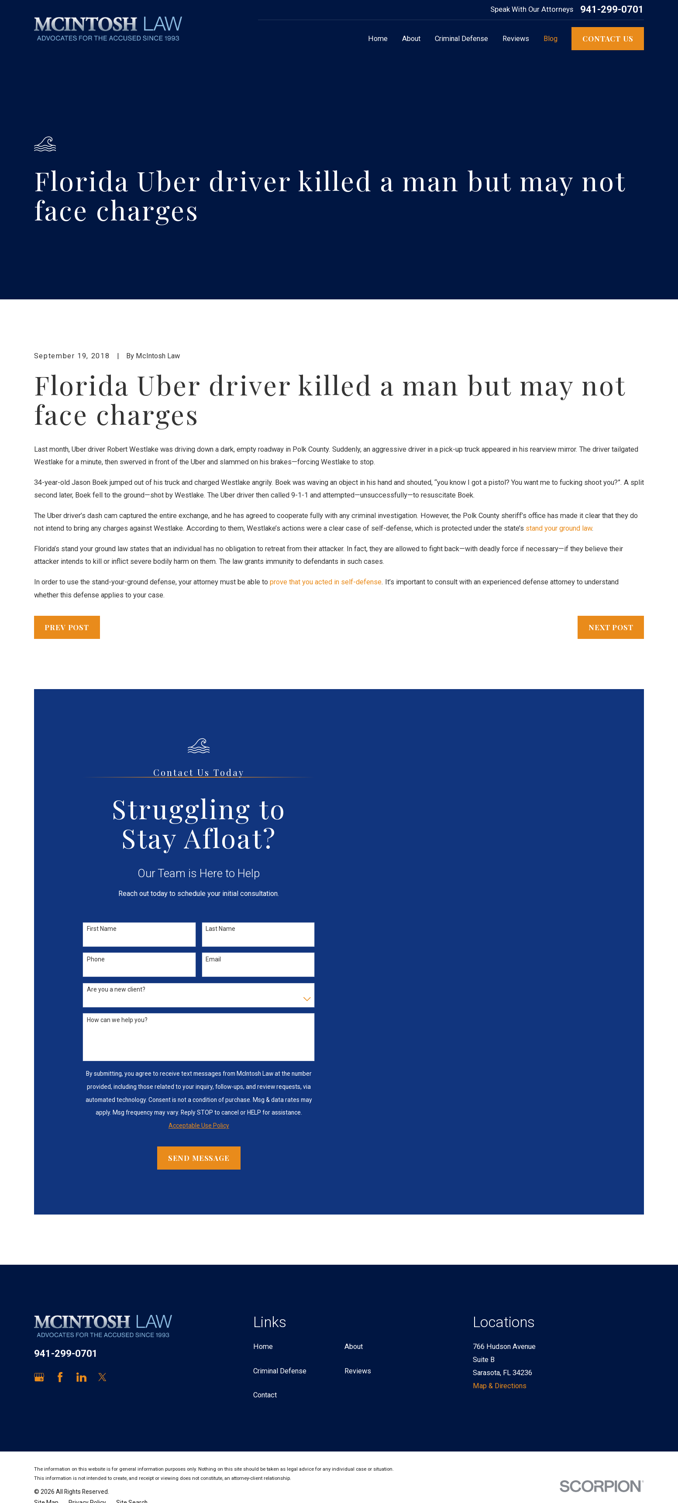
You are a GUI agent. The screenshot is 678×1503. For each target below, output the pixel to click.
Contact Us (607, 38)
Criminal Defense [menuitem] (461, 38)
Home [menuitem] (378, 38)
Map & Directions (500, 1386)
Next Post (611, 627)
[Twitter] (102, 1377)
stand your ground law (559, 528)
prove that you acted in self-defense (326, 582)
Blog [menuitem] (551, 38)
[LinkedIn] (81, 1377)
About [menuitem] (411, 38)
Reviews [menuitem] (515, 38)
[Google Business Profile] (39, 1377)
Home (263, 1346)
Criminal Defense (279, 1371)
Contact (265, 1395)
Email (213, 959)
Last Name (220, 928)
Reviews (357, 1371)
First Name (102, 928)
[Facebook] (60, 1377)
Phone (96, 959)
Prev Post (67, 627)
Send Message (199, 1158)
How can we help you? (117, 1019)
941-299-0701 (612, 9)
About (353, 1346)
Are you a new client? (116, 989)
